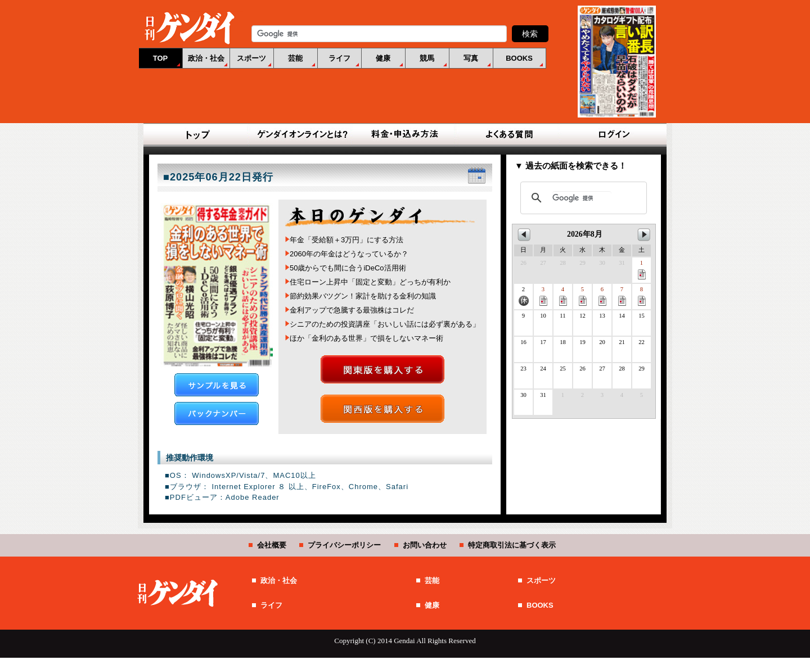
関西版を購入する (382, 409)
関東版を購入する (382, 369)
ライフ (339, 58)
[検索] (581, 198)
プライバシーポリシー (344, 545)
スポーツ (251, 58)
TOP (160, 58)
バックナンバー (216, 413)
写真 (471, 58)
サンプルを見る (216, 384)
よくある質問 (508, 135)
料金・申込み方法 (405, 135)
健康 (383, 58)
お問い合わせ (425, 545)
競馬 (427, 58)
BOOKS (519, 58)
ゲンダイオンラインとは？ (301, 135)
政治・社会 (206, 58)
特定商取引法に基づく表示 (512, 545)
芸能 (295, 58)
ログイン (612, 135)
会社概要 (271, 545)
